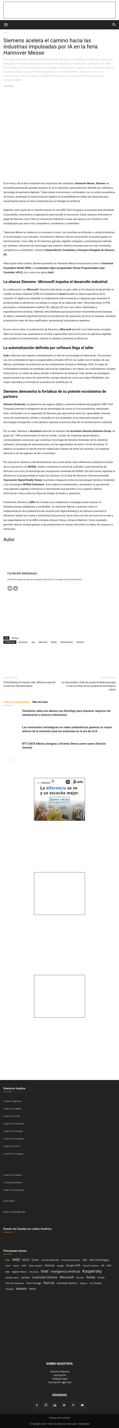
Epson (16, 1265)
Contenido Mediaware (22, 573)
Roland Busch (67, 642)
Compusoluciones (70, 1260)
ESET (24, 1265)
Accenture (23, 642)
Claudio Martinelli (50, 1260)
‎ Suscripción (59, 1375)
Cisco (35, 1260)
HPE (109, 1265)
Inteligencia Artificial (65, 1271)
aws (33, 642)
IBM (7, 1271)
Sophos (83, 1283)
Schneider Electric (67, 1283)
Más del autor (40, 702)
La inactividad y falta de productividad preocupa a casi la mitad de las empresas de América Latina (89, 686)
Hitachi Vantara (91, 1265)
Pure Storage (33, 1283)
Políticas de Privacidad (59, 1417)
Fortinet (49, 1265)
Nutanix (80, 1277)
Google (60, 1265)
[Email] (9, 588)
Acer (7, 1260)
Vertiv (32, 1289)
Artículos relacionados (16, 702)
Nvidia (54, 642)
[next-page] (11, 760)
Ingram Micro (19, 1271)
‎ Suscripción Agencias (59, 1382)
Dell (84, 1260)
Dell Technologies (99, 1260)
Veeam (21, 1288)
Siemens (80, 642)
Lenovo (25, 1277)
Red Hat (49, 1283)
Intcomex (33, 1271)
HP (102, 1265)
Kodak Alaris (12, 1277)
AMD (16, 1259)
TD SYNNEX (96, 1283)
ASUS (25, 1260)
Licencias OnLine (44, 1277)
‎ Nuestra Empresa (60, 1371)
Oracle (101, 1277)
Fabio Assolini (35, 1265)
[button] (5, 24)
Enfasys (15, 638)
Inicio (5, 32)
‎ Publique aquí (59, 1378)
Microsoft (43, 642)
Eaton (8, 1265)
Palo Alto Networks (14, 1283)
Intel (44, 1271)
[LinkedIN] (15, 588)
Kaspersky (92, 1271)
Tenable (9, 1289)
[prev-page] (5, 760)
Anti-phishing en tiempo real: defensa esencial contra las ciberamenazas (29, 684)
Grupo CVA (73, 1265)
